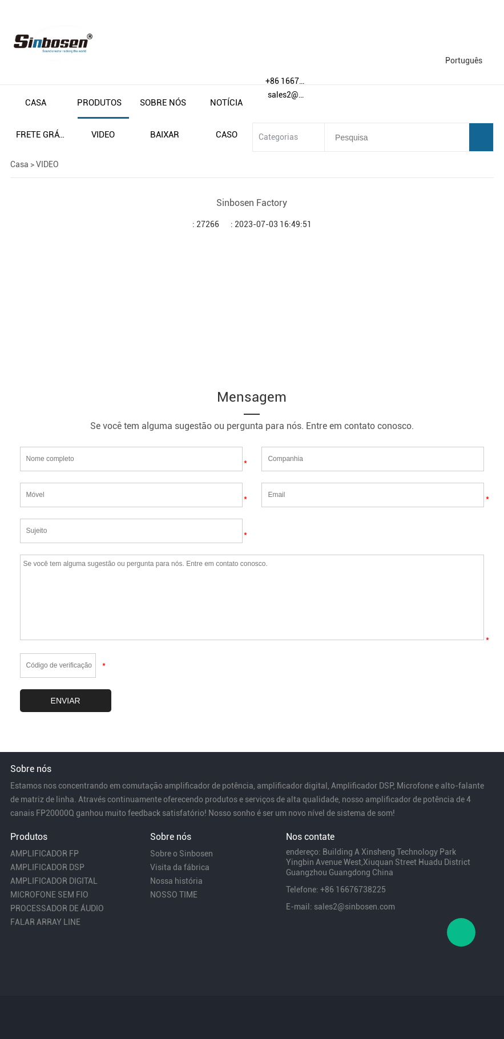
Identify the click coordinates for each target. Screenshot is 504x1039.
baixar (164, 135)
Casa (19, 164)
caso (226, 135)
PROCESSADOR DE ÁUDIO (57, 908)
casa (35, 103)
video (103, 135)
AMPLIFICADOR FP (44, 853)
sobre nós (163, 103)
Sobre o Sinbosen (181, 853)
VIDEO (47, 164)
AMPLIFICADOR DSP (47, 867)
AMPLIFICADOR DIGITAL (54, 881)
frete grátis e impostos (41, 135)
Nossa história (176, 881)
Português (463, 60)
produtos (99, 103)
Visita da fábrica (179, 867)
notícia (226, 103)
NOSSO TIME (173, 894)
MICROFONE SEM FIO (49, 894)
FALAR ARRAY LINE (45, 922)
